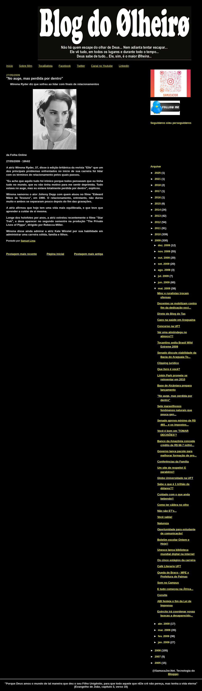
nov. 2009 (164, 251)
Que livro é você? (168, 369)
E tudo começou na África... (175, 589)
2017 (158, 191)
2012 (158, 222)
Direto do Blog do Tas (171, 313)
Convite (162, 595)
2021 (158, 178)
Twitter (81, 65)
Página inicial (55, 253)
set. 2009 (164, 263)
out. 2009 (164, 257)
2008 (158, 650)
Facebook (65, 65)
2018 (158, 185)
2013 (158, 215)
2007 (158, 656)
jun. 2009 (164, 282)
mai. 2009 (164, 288)
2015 (158, 203)
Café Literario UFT (169, 566)
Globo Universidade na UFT (175, 478)
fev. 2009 (164, 636)
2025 (158, 172)
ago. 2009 (164, 269)
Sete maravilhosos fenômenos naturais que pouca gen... (174, 410)
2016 (158, 197)
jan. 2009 (164, 642)
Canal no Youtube (102, 65)
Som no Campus (168, 582)
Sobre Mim (25, 65)
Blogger (173, 674)
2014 (158, 209)
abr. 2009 (164, 623)
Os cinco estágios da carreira (176, 560)
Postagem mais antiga (88, 253)
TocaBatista (45, 65)
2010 (158, 234)
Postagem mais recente (21, 253)
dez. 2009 (164, 245)
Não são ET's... (167, 510)
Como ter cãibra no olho (173, 504)
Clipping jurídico (168, 363)
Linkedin (124, 65)
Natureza (163, 523)
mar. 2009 (164, 630)
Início (9, 65)
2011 (158, 228)
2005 (158, 662)
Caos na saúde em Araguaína (176, 319)
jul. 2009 (164, 276)
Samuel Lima (28, 240)
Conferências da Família (173, 461)
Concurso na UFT (168, 326)
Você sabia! (164, 517)
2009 (158, 240)
